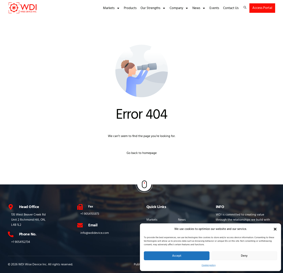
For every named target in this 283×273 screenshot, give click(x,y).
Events (214, 8)
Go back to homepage (142, 153)
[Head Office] (11, 207)
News (199, 8)
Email (93, 225)
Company (179, 8)
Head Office (29, 207)
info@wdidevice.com (95, 233)
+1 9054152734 (20, 242)
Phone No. (27, 234)
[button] (275, 229)
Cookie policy (209, 265)
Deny (244, 256)
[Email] (80, 225)
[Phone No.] (11, 234)
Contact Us (231, 8)
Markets (111, 8)
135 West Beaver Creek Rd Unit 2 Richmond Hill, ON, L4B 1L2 (28, 220)
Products (130, 8)
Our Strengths (153, 8)
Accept (176, 256)
